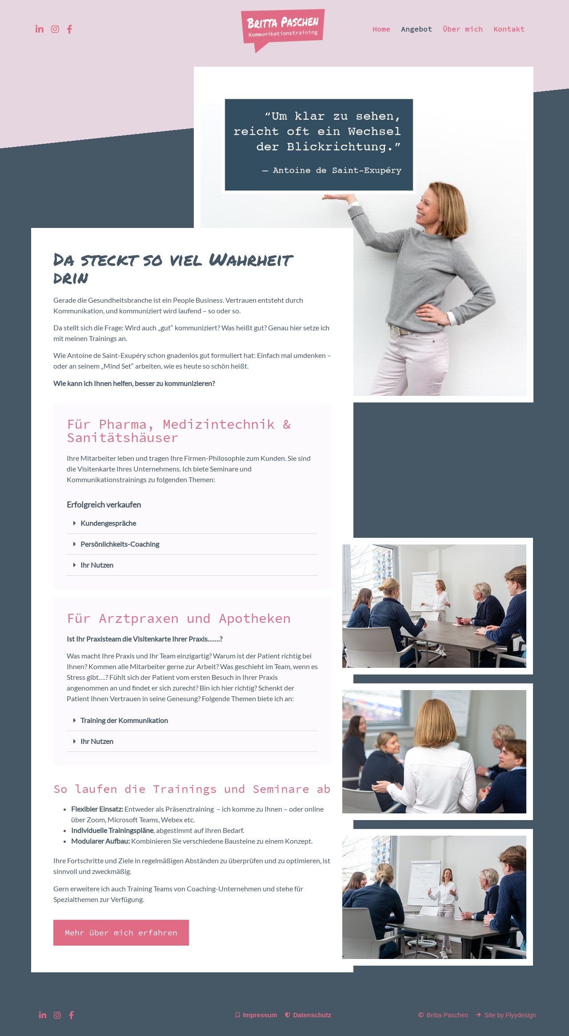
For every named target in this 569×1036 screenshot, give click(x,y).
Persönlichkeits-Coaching (119, 544)
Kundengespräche (108, 523)
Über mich (463, 28)
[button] (192, 523)
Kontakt (509, 28)
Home (381, 28)
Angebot (416, 28)
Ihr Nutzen (96, 565)
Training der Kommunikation (124, 720)
